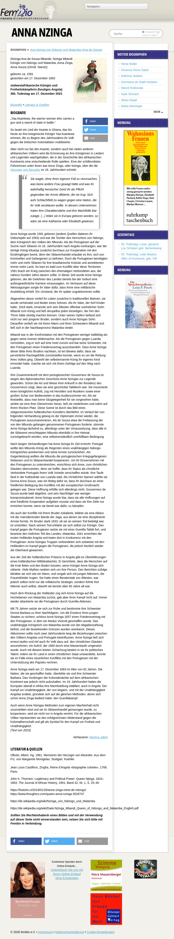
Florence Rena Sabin (135, 70)
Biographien (18, 50)
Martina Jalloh (98, 737)
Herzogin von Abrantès (25, 169)
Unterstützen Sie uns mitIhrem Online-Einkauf (67, 874)
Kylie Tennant (130, 94)
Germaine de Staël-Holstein (139, 82)
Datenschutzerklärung (69, 932)
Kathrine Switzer (132, 76)
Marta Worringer (131, 106)
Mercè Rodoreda (132, 88)
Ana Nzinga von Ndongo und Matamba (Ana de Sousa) (66, 49)
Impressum (45, 932)
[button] (95, 121)
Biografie (16, 104)
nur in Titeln (149, 35)
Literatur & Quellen (37, 104)
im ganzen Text (151, 32)
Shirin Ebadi (129, 100)
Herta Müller (129, 64)
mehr (157, 111)
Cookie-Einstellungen (100, 932)
